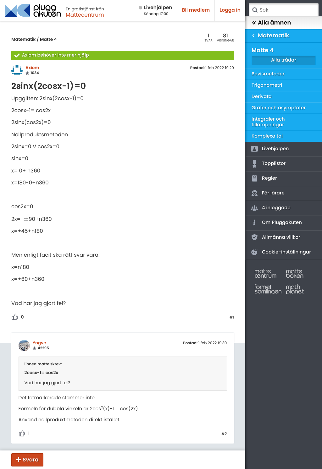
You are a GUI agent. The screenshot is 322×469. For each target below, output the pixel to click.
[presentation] (26, 219)
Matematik (23, 39)
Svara (31, 459)
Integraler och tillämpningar (268, 122)
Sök (255, 10)
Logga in (230, 10)
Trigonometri (267, 85)
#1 (232, 317)
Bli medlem (196, 10)
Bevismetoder (268, 74)
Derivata (262, 96)
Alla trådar (283, 60)
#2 (224, 434)
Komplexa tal (267, 136)
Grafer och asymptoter (279, 108)
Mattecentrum (85, 15)
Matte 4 (48, 39)
